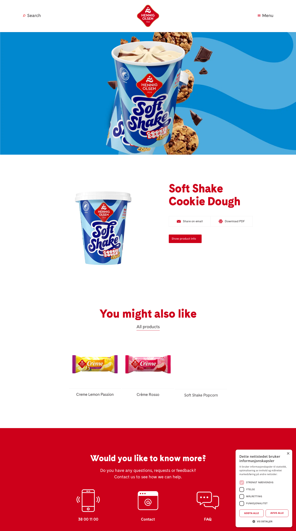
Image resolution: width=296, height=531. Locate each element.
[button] (263, 521)
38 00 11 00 (88, 519)
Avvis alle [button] (277, 513)
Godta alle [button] (251, 513)
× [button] (288, 453)
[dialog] (264, 488)
